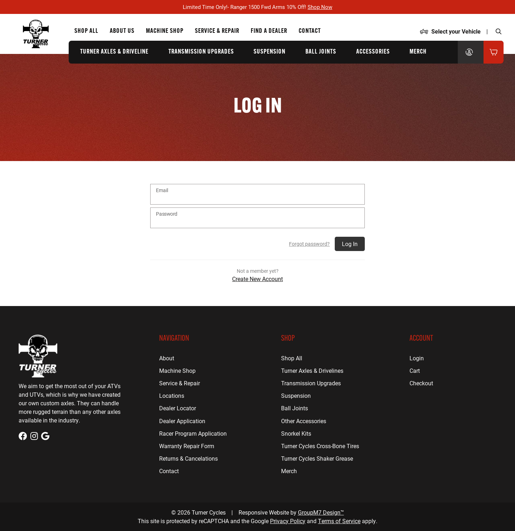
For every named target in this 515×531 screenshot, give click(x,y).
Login (416, 358)
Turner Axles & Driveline (114, 52)
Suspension (269, 52)
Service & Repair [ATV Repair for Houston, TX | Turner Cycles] (217, 31)
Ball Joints (320, 52)
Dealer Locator (177, 408)
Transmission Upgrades (201, 52)
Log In (350, 243)
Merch (418, 52)
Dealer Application (182, 421)
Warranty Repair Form (186, 446)
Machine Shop (177, 370)
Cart (414, 370)
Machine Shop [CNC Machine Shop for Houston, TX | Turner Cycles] (164, 31)
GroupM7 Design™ (321, 512)
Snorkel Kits (296, 433)
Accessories (373, 52)
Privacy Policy (287, 521)
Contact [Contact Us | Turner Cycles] (310, 31)
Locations (171, 395)
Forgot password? (309, 243)
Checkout (421, 383)
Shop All (86, 31)
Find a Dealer (269, 31)
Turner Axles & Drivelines (312, 370)
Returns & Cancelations (188, 458)
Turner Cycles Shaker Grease (317, 458)
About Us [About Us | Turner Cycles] (122, 31)
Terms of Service (339, 521)
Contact (169, 471)
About (166, 358)
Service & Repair (179, 383)
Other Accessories (303, 421)
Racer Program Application (193, 433)
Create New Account (257, 278)
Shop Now (320, 6)
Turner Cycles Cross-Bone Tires (320, 446)
